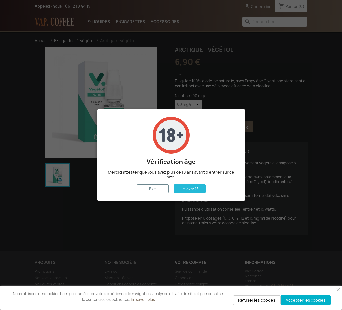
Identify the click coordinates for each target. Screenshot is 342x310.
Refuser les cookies (256, 300)
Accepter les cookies (306, 300)
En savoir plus (143, 299)
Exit (152, 188)
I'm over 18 (189, 188)
